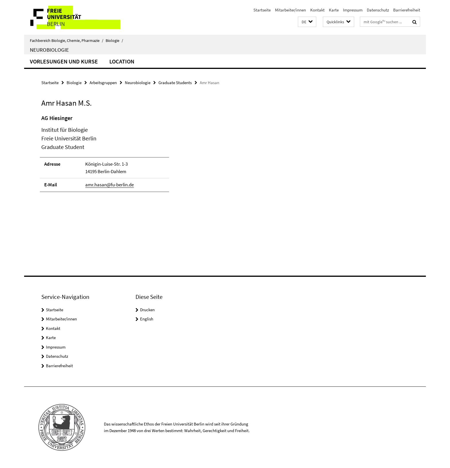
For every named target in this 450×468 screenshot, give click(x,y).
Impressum (352, 10)
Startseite (262, 10)
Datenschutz (378, 10)
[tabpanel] (146, 156)
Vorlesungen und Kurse (64, 61)
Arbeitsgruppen (103, 82)
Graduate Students (175, 82)
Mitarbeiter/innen (290, 10)
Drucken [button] (147, 309)
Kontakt (317, 10)
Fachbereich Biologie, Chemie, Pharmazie (66, 40)
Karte (334, 10)
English (146, 319)
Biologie (114, 40)
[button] (307, 22)
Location (121, 61)
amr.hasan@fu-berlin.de (109, 184)
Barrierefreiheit (406, 10)
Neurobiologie (49, 49)
